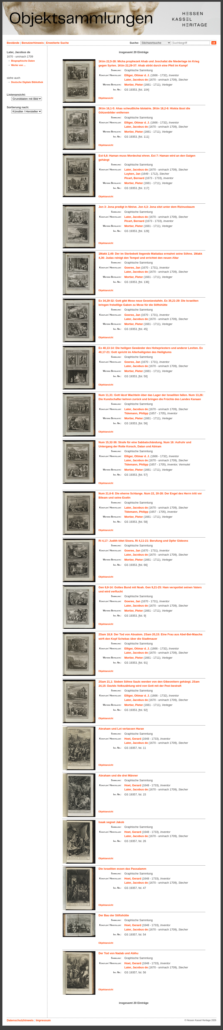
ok (213, 42)
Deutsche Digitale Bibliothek (27, 82)
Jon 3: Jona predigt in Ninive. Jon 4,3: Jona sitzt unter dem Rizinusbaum (147, 206)
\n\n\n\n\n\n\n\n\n (155, 43)
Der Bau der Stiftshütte (114, 915)
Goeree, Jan (132, 267)
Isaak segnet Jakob (111, 822)
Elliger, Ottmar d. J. (137, 75)
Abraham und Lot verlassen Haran (121, 728)
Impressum (43, 1020)
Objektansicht (105, 98)
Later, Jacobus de (136, 79)
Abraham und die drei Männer (118, 775)
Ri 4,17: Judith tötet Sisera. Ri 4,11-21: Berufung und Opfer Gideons (143, 540)
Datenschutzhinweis (20, 1020)
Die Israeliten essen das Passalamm (122, 868)
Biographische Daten (23, 60)
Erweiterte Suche (57, 42)
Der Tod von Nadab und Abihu (119, 953)
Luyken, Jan (132, 173)
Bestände (13, 42)
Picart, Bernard (134, 178)
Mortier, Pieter (133, 84)
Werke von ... (18, 65)
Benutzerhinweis (33, 42)
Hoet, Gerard (132, 738)
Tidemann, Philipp (136, 413)
